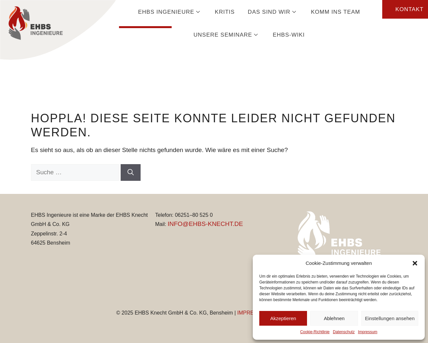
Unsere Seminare (227, 35)
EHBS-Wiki (289, 35)
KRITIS (225, 12)
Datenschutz (344, 332)
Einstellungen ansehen (390, 318)
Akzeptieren (283, 318)
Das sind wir (273, 12)
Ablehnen (334, 318)
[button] (415, 263)
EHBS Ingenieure (170, 12)
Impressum (367, 332)
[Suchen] (131, 172)
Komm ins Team (335, 12)
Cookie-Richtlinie (315, 332)
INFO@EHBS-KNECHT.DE (205, 223)
